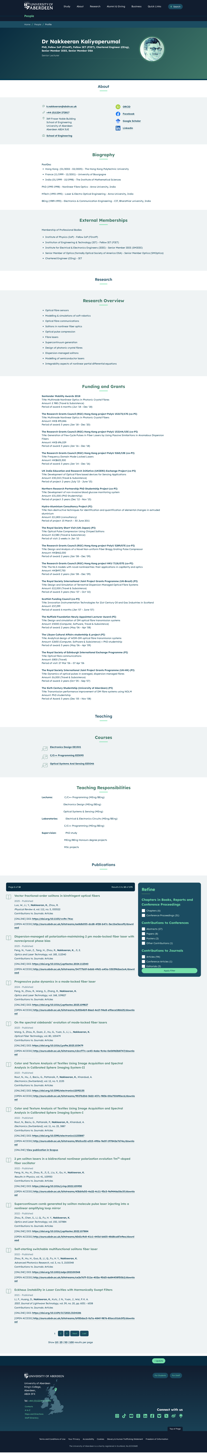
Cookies (100, 1441)
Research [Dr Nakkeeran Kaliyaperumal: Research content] (103, 280)
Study (68, 6)
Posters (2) (152, 939)
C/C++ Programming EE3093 (67, 755)
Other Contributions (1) (159, 943)
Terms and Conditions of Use (52, 1441)
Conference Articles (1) (159, 962)
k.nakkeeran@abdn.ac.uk (61, 106)
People (30, 16)
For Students (154, 1377)
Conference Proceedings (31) (162, 915)
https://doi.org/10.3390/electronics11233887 (58, 1136)
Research (96, 6)
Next (76, 1333)
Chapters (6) (153, 911)
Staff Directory (31, 1419)
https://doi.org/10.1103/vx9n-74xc (52, 919)
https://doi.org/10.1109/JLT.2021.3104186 (56, 1313)
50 (65, 1343)
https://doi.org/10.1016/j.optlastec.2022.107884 (60, 1231)
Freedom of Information (157, 1441)
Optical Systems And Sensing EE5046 (72, 764)
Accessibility (88, 1441)
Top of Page (175, 1430)
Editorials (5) (153, 966)
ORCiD (126, 107)
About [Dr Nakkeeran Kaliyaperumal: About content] (103, 87)
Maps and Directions (34, 1416)
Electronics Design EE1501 (65, 747)
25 (61, 1343)
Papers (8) (152, 934)
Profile (48, 25)
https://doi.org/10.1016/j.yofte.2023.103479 (57, 1046)
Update (158, 1362)
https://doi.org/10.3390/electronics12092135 (58, 1091)
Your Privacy (74, 1441)
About (81, 6)
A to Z (27, 1412)
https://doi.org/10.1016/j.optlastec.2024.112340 (60, 964)
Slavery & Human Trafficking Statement (125, 1441)
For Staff (174, 1377)
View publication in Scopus (42, 1150)
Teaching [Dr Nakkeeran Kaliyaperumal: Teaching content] (103, 716)
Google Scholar (132, 121)
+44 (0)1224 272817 (57, 113)
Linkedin (128, 128)
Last (85, 1333)
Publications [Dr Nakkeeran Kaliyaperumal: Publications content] (103, 865)
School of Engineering (59, 136)
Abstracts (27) (154, 929)
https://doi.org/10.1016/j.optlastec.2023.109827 (60, 1005)
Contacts (29, 1408)
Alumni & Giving (117, 6)
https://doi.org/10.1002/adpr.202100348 (56, 1272)
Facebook (129, 114)
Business (137, 6)
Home (27, 25)
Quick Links (156, 6)
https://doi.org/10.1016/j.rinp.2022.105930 (57, 1186)
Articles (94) (153, 957)
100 (71, 1343)
